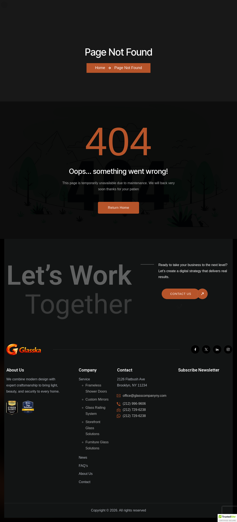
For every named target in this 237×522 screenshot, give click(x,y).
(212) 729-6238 (134, 416)
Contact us (180, 294)
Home (100, 68)
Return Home (118, 207)
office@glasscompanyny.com (145, 395)
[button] (227, 518)
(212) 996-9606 (134, 403)
